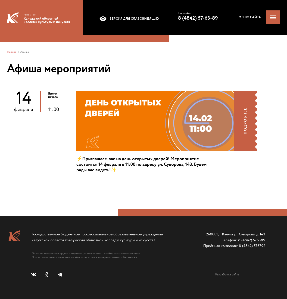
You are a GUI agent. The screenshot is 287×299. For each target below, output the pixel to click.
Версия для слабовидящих (128, 18)
